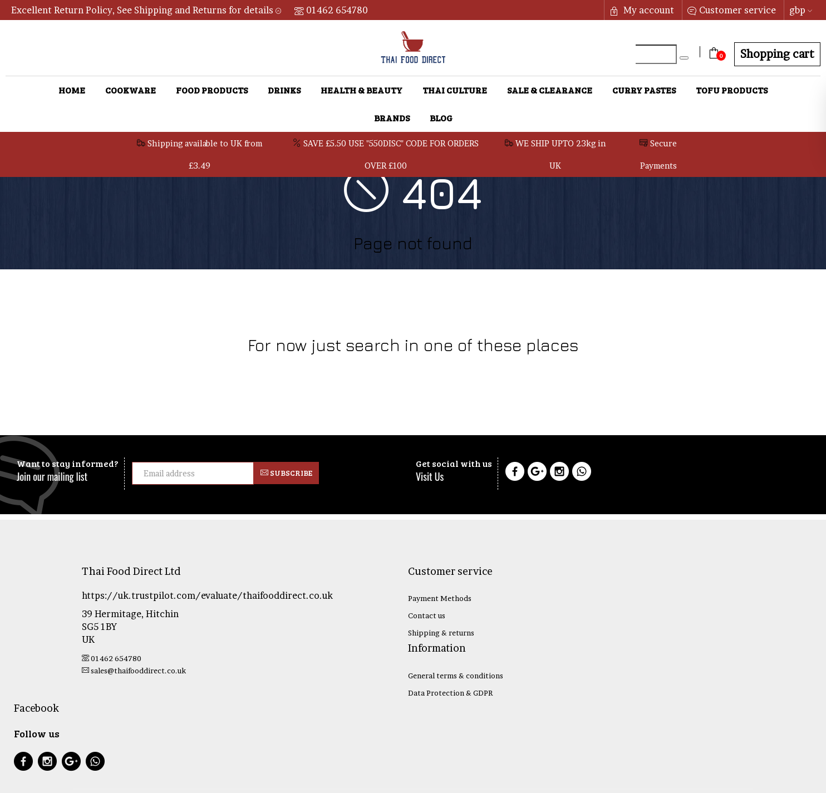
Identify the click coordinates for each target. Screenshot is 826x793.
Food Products (212, 90)
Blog (441, 118)
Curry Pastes (644, 90)
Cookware (130, 90)
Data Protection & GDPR (450, 692)
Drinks (284, 90)
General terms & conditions (455, 675)
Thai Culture (454, 90)
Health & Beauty (361, 90)
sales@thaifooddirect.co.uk (134, 670)
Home (71, 90)
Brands (392, 118)
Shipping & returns (441, 632)
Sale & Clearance (549, 90)
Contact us (426, 615)
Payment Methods (439, 598)
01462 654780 (331, 10)
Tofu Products (732, 90)
